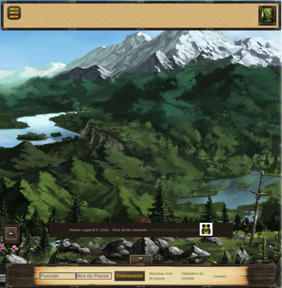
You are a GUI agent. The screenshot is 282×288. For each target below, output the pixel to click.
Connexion (130, 276)
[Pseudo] (58, 276)
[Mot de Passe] (94, 276)
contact (220, 276)
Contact (191, 230)
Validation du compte (192, 275)
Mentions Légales (166, 230)
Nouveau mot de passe (160, 275)
